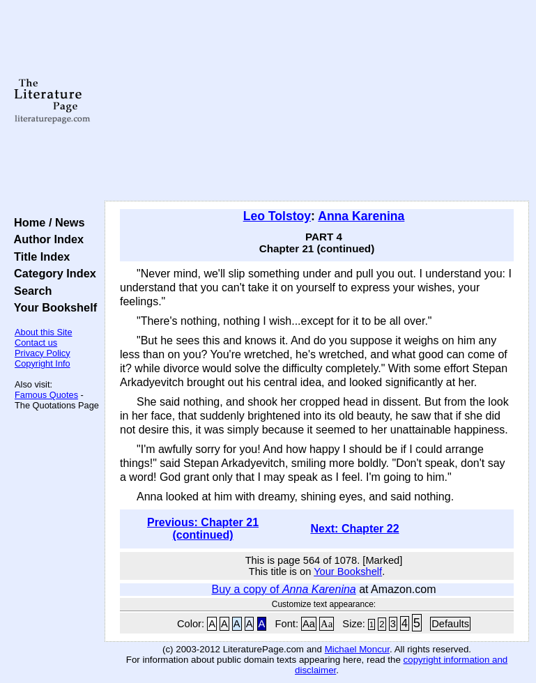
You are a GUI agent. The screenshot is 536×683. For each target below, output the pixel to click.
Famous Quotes (46, 395)
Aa (309, 623)
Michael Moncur (357, 649)
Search (30, 290)
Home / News (46, 222)
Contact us (36, 342)
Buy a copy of (284, 589)
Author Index (46, 239)
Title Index (39, 256)
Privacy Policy (42, 353)
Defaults (450, 623)
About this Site (43, 332)
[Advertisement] (317, 101)
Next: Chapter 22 (354, 529)
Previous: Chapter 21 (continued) (203, 528)
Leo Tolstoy (277, 216)
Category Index (52, 273)
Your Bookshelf (52, 307)
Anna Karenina (361, 216)
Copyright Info (42, 363)
